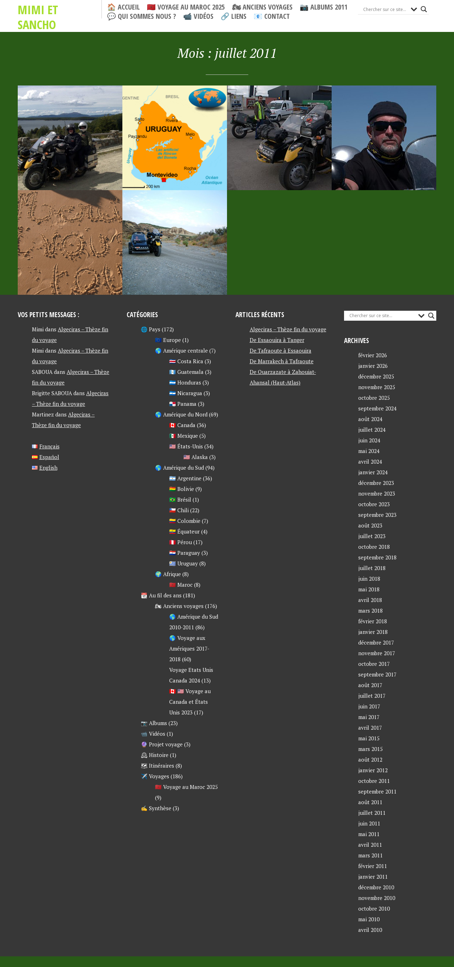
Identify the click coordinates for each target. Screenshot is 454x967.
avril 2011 (370, 844)
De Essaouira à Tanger (277, 339)
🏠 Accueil (123, 7)
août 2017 (370, 685)
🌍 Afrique (168, 574)
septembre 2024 (377, 408)
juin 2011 (369, 823)
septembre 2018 (377, 557)
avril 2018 (370, 599)
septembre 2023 (377, 514)
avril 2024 (370, 461)
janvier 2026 (373, 365)
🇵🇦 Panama (182, 403)
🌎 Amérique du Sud (179, 467)
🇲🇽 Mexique (183, 435)
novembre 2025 (376, 387)
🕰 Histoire (154, 754)
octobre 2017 (374, 663)
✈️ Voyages (155, 776)
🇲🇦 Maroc (181, 584)
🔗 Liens (234, 16)
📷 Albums (154, 722)
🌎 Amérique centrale (181, 350)
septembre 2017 (377, 674)
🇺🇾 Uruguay (183, 563)
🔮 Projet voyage (162, 744)
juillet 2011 (372, 812)
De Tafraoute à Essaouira (280, 350)
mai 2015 (369, 738)
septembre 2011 (377, 791)
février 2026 (372, 355)
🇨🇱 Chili (179, 510)
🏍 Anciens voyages (262, 7)
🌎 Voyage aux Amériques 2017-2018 (189, 648)
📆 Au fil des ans (161, 595)
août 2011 (370, 802)
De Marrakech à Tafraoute (282, 361)
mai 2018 (369, 589)
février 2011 (372, 865)
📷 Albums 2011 (324, 7)
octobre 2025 (374, 397)
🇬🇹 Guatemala (186, 371)
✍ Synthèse (156, 808)
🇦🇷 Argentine (185, 478)
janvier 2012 (373, 770)
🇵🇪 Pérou (180, 542)
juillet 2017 (372, 695)
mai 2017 (369, 716)
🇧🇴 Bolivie (181, 488)
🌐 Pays (150, 329)
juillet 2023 (372, 536)
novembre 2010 (376, 897)
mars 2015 (370, 748)
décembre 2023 (376, 482)
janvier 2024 (373, 472)
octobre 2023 (374, 504)
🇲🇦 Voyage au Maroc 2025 (186, 7)
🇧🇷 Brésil (180, 499)
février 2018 (372, 621)
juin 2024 (369, 440)
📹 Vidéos (198, 16)
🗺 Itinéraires (157, 765)
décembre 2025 (376, 376)
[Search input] (385, 9)
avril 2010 (370, 929)
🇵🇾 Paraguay (184, 552)
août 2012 (370, 759)
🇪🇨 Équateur (184, 531)
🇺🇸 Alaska (195, 456)
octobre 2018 (374, 546)
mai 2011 (369, 834)
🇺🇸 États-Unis (186, 446)
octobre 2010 (374, 908)
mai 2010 (369, 919)
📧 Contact (272, 16)
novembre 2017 (376, 653)
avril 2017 (370, 727)
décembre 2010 (376, 887)
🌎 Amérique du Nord (181, 414)
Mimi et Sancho (58, 9)
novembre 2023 (376, 493)
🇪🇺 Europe (168, 339)
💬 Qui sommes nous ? (141, 16)
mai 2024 (369, 450)
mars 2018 (370, 610)
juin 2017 (369, 706)
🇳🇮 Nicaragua (185, 393)
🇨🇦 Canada (182, 425)
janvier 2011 (373, 876)
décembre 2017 (376, 642)
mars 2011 (370, 855)
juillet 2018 (372, 567)
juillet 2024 (372, 429)
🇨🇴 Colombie (184, 520)
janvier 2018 (373, 631)
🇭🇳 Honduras (185, 382)
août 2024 (370, 418)
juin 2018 (369, 578)
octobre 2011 (374, 780)
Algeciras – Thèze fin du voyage (288, 329)
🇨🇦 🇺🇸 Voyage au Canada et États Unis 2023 (190, 701)
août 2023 (370, 525)
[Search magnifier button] (424, 9)
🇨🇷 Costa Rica (186, 361)
